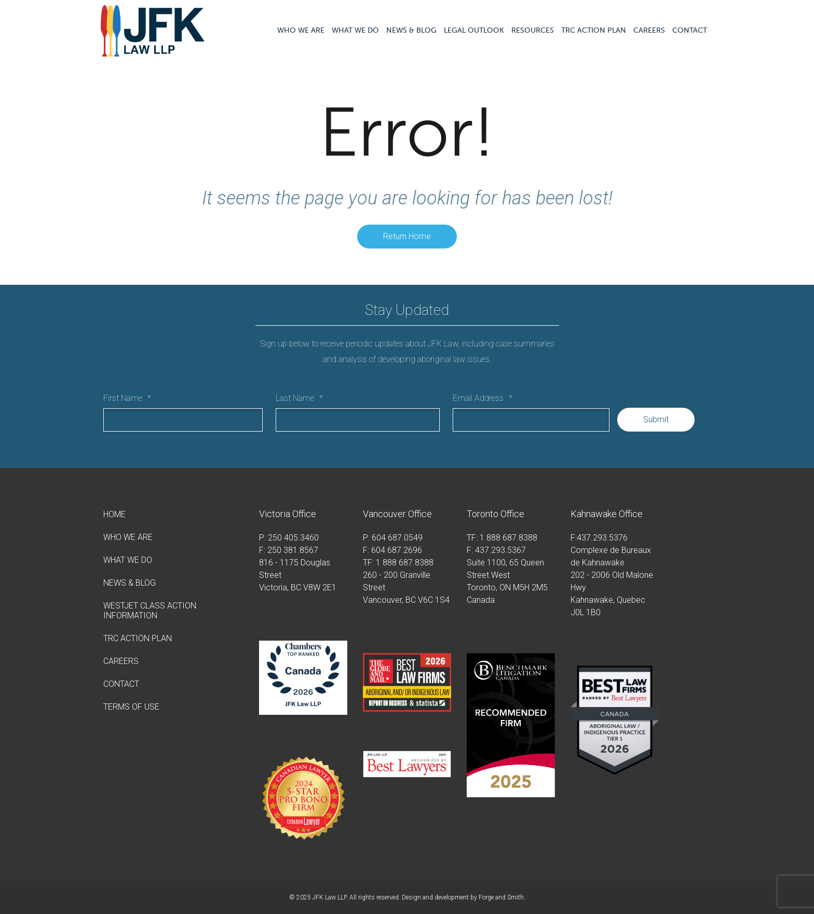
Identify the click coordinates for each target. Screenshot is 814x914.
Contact (689, 30)
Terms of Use (131, 707)
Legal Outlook (474, 30)
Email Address (482, 398)
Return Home (407, 236)
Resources (532, 30)
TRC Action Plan (593, 30)
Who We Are (300, 30)
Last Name (299, 398)
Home (114, 514)
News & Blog (411, 30)
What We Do (355, 30)
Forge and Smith (501, 897)
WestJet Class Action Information (149, 610)
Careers (649, 30)
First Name (127, 398)
